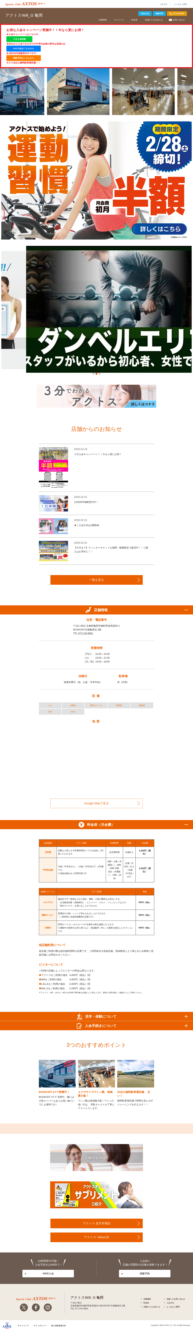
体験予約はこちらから (23, 58)
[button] (93, 374)
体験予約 (159, 13)
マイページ (119, 20)
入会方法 (163, 4)
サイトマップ (23, 1326)
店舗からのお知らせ (154, 20)
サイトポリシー (40, 1326)
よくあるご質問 (180, 4)
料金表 (134, 20)
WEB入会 (145, 13)
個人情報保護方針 (58, 1326)
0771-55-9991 (85, 633)
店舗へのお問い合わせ (175, 1299)
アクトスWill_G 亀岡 (24, 15)
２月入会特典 (19, 39)
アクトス (25, 4)
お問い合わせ (179, 20)
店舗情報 (103, 20)
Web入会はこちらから (23, 48)
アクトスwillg (36, 1299)
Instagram (48, 1308)
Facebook (36, 1308)
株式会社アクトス (7, 1325)
